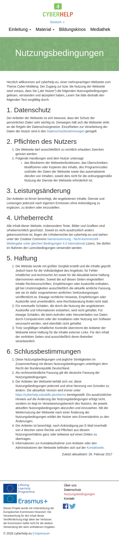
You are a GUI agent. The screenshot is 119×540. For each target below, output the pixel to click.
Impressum (42, 533)
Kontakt (69, 498)
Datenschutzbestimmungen (65, 131)
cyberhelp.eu (59, 10)
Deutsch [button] (57, 22)
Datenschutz (72, 489)
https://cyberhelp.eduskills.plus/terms (40, 394)
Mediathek (100, 29)
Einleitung (20, 29)
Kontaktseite (95, 447)
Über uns (70, 485)
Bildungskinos (72, 29)
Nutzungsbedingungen (79, 494)
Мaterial (45, 29)
